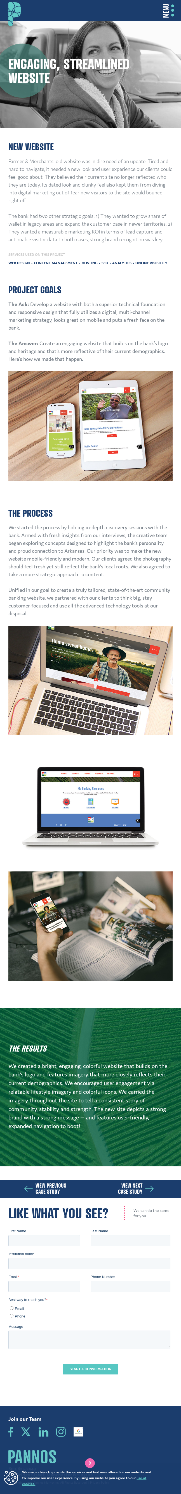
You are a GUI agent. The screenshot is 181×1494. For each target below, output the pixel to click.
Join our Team (24, 1419)
